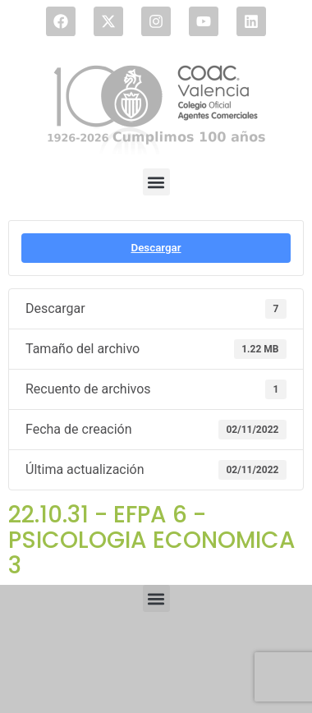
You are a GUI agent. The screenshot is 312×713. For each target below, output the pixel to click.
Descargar (156, 248)
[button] (156, 182)
